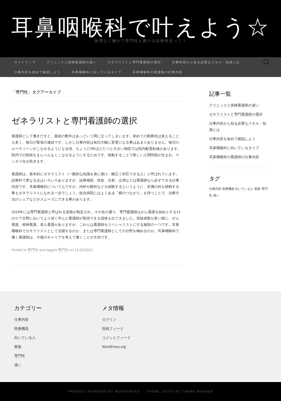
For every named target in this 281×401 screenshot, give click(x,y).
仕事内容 (21, 319)
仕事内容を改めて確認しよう (37, 72)
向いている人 (25, 338)
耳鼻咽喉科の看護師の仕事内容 (157, 72)
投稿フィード (112, 328)
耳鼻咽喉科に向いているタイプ (97, 72)
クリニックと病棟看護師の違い (72, 62)
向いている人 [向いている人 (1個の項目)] (244, 188)
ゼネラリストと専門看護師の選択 (134, 62)
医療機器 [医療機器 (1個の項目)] (228, 188)
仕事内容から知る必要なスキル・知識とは (206, 62)
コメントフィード (116, 338)
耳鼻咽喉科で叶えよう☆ (140, 26)
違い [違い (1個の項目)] (216, 195)
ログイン (109, 319)
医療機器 (21, 328)
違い (17, 365)
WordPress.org (114, 347)
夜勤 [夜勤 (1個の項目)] (257, 188)
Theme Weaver (197, 391)
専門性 (32, 250)
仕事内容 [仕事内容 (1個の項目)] (215, 188)
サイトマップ (25, 62)
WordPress (127, 391)
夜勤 (17, 347)
